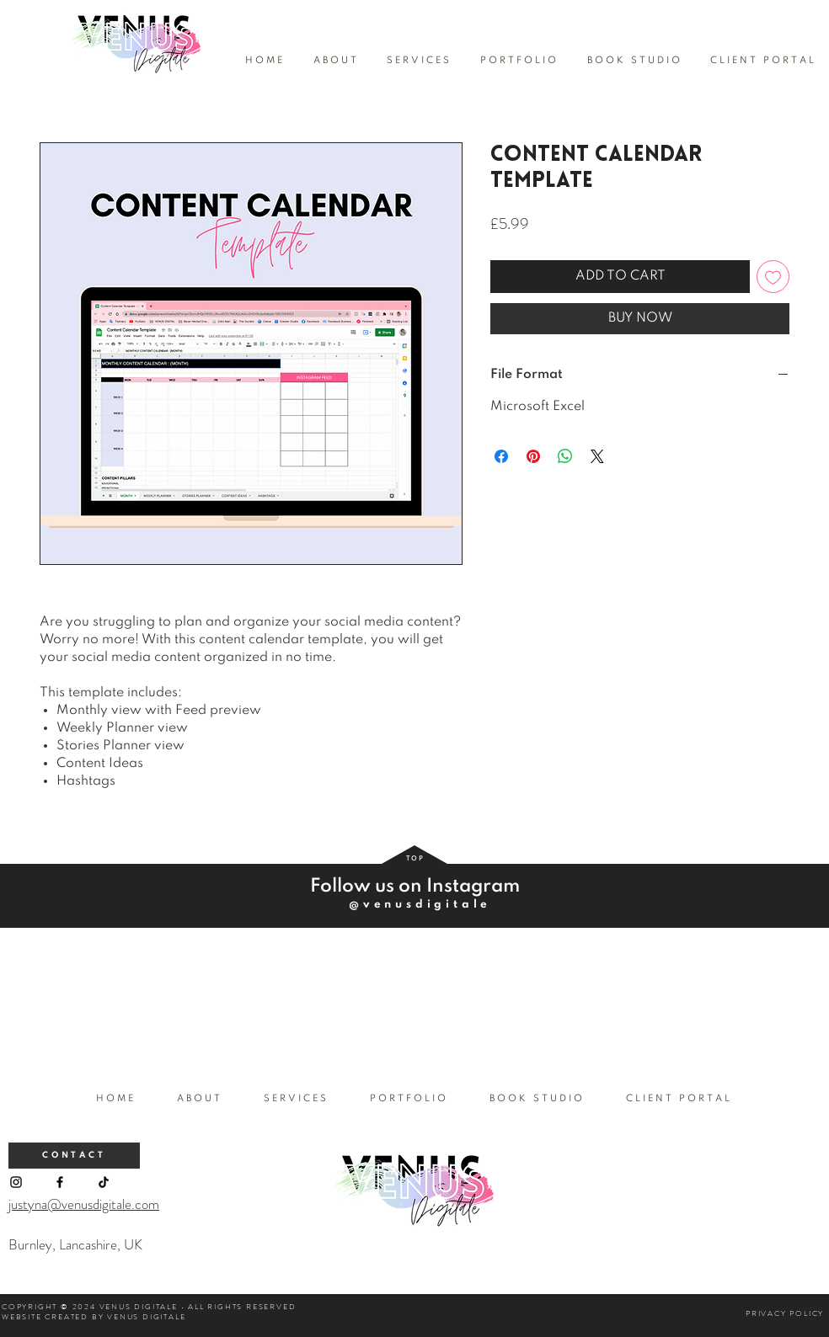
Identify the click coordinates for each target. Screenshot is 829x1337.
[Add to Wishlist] (773, 276)
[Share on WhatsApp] (565, 456)
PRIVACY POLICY (785, 1313)
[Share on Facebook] (501, 456)
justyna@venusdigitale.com (83, 1204)
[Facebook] (59, 1182)
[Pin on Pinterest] (533, 456)
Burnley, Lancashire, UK (75, 1244)
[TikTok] (103, 1182)
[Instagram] (16, 1182)
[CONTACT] (74, 1156)
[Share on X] (597, 456)
